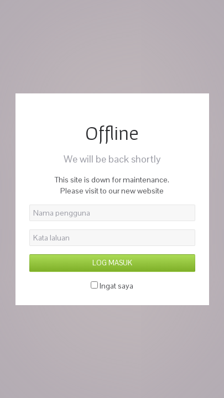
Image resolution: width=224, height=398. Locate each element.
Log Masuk (112, 263)
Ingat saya (116, 286)
